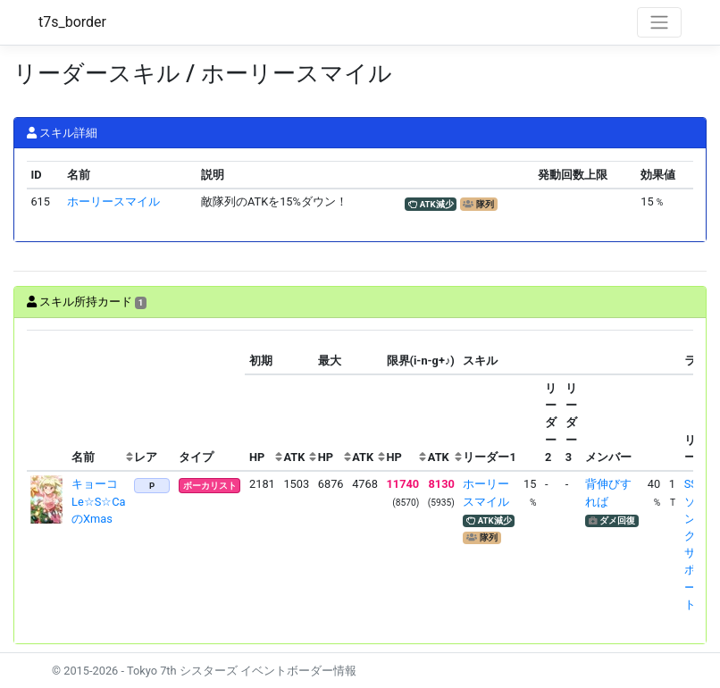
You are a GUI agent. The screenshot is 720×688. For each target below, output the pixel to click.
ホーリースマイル (113, 201)
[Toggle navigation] (659, 22)
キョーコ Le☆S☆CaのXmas (100, 500)
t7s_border (72, 21)
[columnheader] (47, 401)
